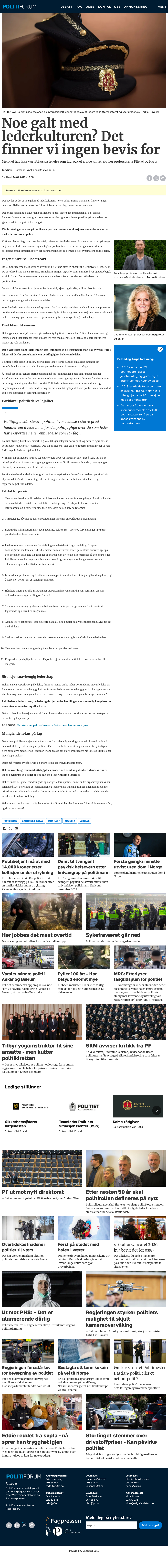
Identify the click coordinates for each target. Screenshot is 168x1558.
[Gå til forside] (19, 7)
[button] (156, 1112)
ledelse (85, 823)
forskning (10, 823)
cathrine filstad (32, 823)
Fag (79, 6)
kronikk (69, 823)
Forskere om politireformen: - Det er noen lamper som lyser (53, 727)
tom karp (54, 823)
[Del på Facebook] (149, 179)
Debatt (67, 6)
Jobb (90, 6)
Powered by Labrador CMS (84, 1553)
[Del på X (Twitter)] (156, 179)
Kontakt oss (109, 6)
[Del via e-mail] (162, 179)
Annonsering (135, 6)
